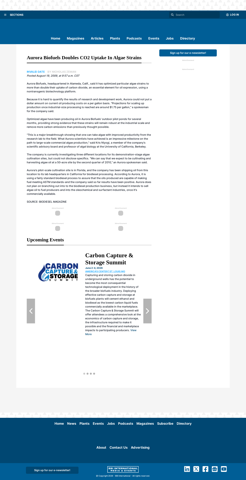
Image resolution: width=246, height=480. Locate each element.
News (71, 399)
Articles (97, 38)
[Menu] (5, 14)
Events (153, 38)
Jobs (170, 38)
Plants (115, 38)
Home (55, 38)
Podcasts (134, 38)
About (101, 458)
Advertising (140, 458)
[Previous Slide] (31, 311)
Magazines (75, 38)
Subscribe (165, 399)
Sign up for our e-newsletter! (188, 52)
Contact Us (119, 458)
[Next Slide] (147, 311)
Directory (187, 38)
